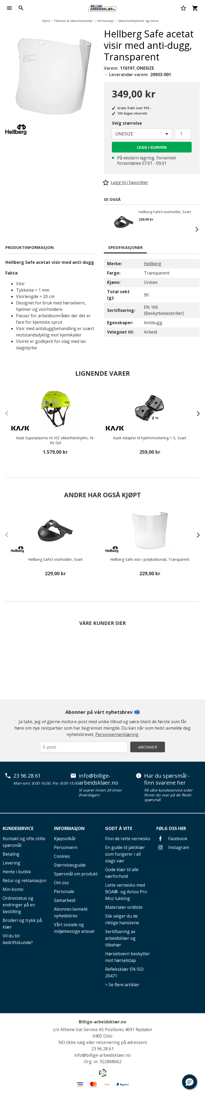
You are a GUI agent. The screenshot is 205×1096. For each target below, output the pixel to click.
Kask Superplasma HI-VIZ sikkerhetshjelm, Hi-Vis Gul (55, 440)
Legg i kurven (152, 147)
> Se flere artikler (122, 985)
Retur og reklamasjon (24, 880)
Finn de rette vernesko (127, 838)
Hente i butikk (17, 872)
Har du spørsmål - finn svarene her (167, 779)
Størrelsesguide (70, 865)
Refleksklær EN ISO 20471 (124, 972)
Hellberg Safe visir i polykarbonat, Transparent (150, 559)
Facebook (171, 838)
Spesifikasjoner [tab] (125, 247)
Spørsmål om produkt (76, 874)
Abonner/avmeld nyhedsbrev (70, 912)
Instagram (172, 847)
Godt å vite (118, 828)
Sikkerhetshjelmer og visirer (138, 21)
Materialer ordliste (124, 907)
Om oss (61, 883)
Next (194, 229)
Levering (11, 863)
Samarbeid (64, 900)
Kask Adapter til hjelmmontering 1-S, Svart (149, 438)
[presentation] (195, 413)
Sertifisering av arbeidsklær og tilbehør (120, 938)
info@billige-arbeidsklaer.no (98, 779)
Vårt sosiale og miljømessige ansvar (74, 928)
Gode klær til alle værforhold (122, 873)
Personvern (65, 847)
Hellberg (152, 264)
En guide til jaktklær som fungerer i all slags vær (125, 854)
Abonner (147, 747)
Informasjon (69, 828)
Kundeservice (18, 828)
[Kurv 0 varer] (195, 8)
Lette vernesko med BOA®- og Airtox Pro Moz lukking (126, 891)
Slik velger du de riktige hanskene (122, 919)
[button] (189, 1081)
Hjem (46, 21)
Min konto (13, 889)
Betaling (11, 854)
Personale (64, 891)
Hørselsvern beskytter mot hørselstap (127, 957)
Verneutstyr (105, 21)
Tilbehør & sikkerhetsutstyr (73, 21)
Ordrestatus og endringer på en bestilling (19, 904)
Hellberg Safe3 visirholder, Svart (165, 212)
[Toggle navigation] (9, 8)
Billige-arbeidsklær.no (102, 1022)
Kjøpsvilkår (65, 838)
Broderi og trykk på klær (22, 923)
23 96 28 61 (27, 775)
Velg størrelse (127, 123)
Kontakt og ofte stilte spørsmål (24, 842)
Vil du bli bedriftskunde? (18, 939)
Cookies (62, 856)
